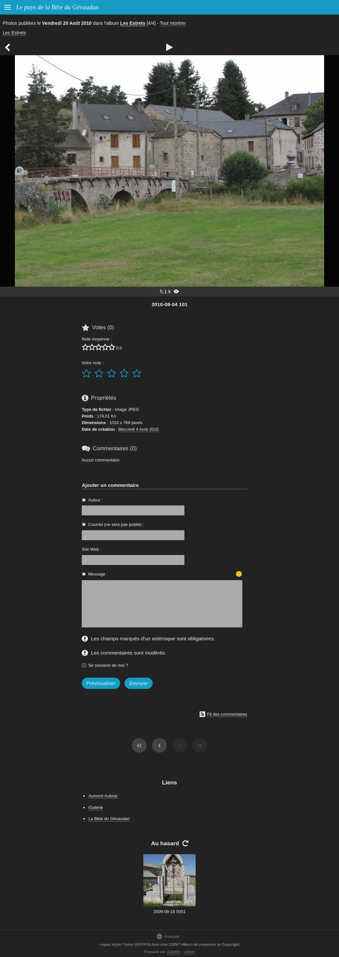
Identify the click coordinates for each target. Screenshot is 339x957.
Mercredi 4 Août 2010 (138, 429)
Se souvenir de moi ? (108, 665)
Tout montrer (173, 23)
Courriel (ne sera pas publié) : (116, 524)
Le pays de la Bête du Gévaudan (57, 7)
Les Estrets (132, 23)
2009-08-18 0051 (169, 911)
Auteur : (95, 500)
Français (167, 936)
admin (189, 952)
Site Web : (91, 549)
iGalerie (95, 807)
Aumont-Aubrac (103, 795)
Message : (98, 574)
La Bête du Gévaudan (109, 818)
